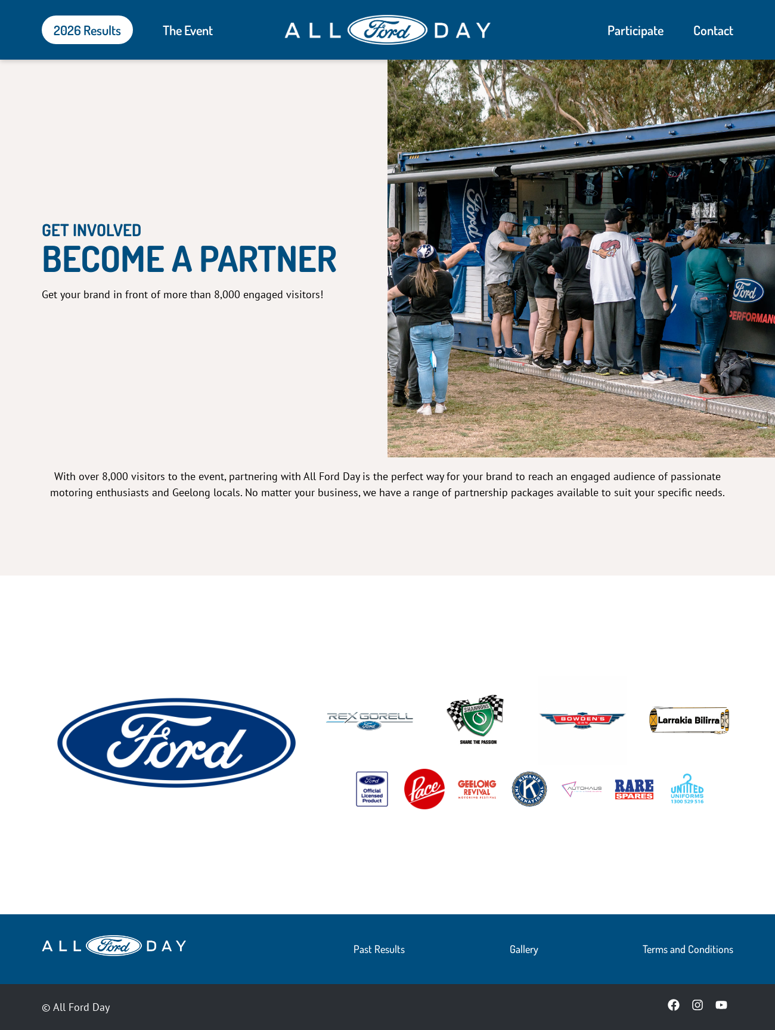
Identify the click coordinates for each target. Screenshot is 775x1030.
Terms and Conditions (688, 948)
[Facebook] (674, 1006)
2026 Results (87, 29)
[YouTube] (721, 1006)
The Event (188, 29)
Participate (635, 29)
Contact (713, 29)
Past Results (379, 948)
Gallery (524, 948)
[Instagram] (697, 1006)
